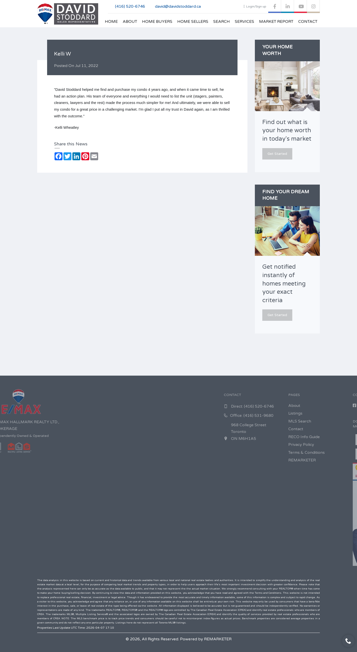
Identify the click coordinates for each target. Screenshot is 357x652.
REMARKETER (218, 639)
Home (111, 21)
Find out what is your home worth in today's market (286, 130)
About (130, 21)
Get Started (277, 154)
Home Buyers (157, 21)
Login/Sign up (254, 6)
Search (221, 21)
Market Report (276, 21)
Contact (307, 21)
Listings (342, 413)
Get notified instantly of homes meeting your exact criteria (284, 283)
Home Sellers (192, 21)
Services (244, 21)
